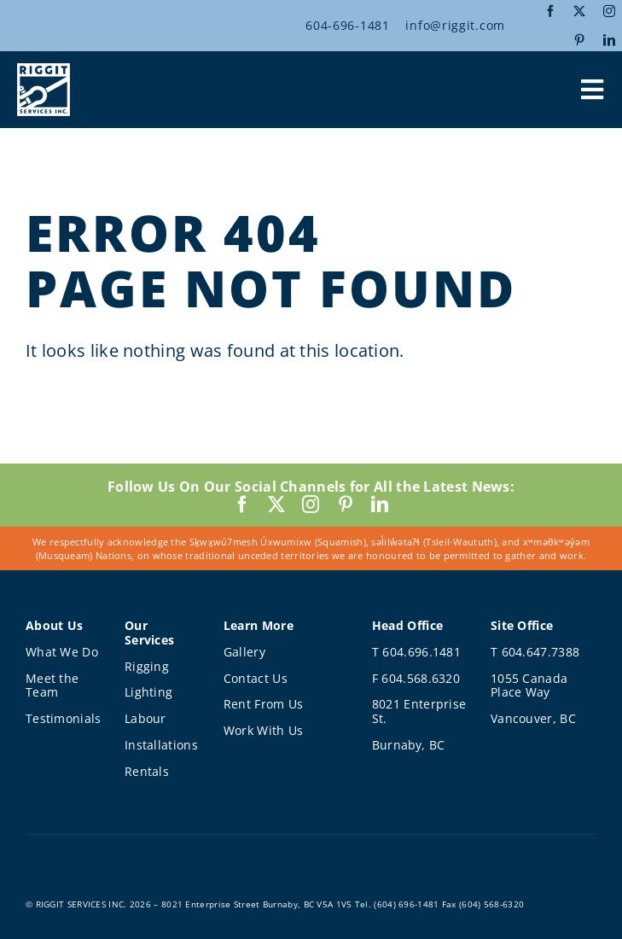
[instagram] (609, 11)
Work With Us (264, 730)
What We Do (62, 652)
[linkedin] (609, 40)
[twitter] (579, 11)
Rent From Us (264, 704)
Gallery (244, 652)
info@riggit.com (455, 25)
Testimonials (64, 718)
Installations (161, 745)
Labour (145, 718)
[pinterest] (579, 40)
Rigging (147, 666)
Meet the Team (52, 685)
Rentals (147, 771)
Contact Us (256, 678)
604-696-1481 (347, 25)
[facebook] (550, 11)
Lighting (148, 692)
